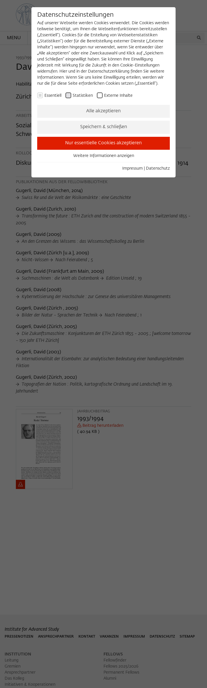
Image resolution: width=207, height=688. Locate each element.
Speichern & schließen (103, 127)
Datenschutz (158, 168)
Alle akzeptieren (103, 111)
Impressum (132, 168)
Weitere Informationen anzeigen (103, 156)
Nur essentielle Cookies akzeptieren (103, 143)
